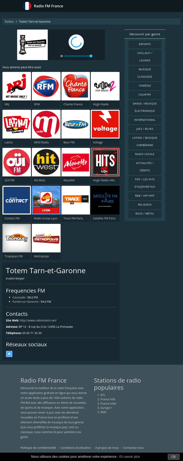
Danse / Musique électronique (145, 107)
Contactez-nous (133, 448)
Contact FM (12, 218)
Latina (8, 142)
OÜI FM (9, 180)
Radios (9, 21)
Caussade (18, 297)
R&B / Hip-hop (145, 195)
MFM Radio (41, 142)
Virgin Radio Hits (104, 180)
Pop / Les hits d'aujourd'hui (145, 183)
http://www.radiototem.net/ (38, 320)
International (144, 120)
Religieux (145, 204)
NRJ (6, 104)
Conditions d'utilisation (75, 448)
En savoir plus (129, 456)
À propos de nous (107, 448)
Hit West (39, 180)
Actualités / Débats (145, 166)
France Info (108, 399)
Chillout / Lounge (144, 56)
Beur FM (69, 142)
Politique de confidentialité (38, 448)
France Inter (109, 403)
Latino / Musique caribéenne (144, 141)
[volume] (78, 56)
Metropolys (41, 256)
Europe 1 (107, 408)
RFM (37, 104)
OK (173, 457)
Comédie (145, 85)
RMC (104, 412)
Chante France (73, 104)
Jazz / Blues (144, 129)
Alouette (69, 180)
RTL (103, 395)
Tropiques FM (13, 256)
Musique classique (145, 73)
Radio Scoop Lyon (45, 218)
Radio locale (145, 154)
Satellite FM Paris (104, 218)
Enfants (145, 44)
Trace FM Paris (73, 218)
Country (145, 94)
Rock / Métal (144, 213)
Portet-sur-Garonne (25, 302)
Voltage (98, 142)
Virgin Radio (101, 104)
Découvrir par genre (144, 34)
